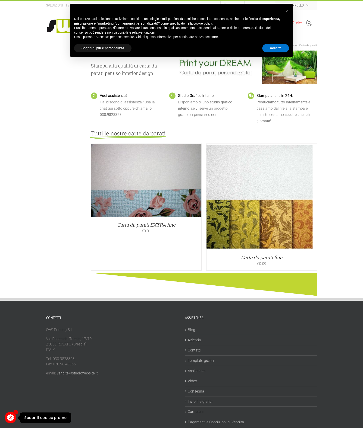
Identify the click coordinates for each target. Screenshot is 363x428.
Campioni (195, 411)
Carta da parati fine (261, 257)
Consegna (196, 391)
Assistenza (197, 371)
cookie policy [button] (203, 23)
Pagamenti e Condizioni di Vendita (216, 422)
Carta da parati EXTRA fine (146, 225)
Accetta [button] (276, 48)
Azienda (194, 340)
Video (192, 381)
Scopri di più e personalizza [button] (102, 48)
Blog (191, 330)
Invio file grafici (200, 401)
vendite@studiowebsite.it (77, 373)
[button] (309, 22)
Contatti (194, 350)
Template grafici (201, 360)
